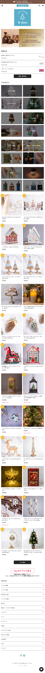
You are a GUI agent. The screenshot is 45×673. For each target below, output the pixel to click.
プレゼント (3, 648)
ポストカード (4, 621)
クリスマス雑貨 (4, 585)
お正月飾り (3, 639)
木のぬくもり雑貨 (5, 634)
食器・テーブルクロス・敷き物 (8, 608)
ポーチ (2, 617)
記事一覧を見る (22, 76)
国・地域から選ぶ (5, 594)
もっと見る (22, 562)
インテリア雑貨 (4, 590)
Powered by (22, 665)
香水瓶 (2, 603)
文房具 (2, 625)
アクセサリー (4, 612)
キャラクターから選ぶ (6, 630)
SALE (2, 643)
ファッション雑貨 (5, 599)
